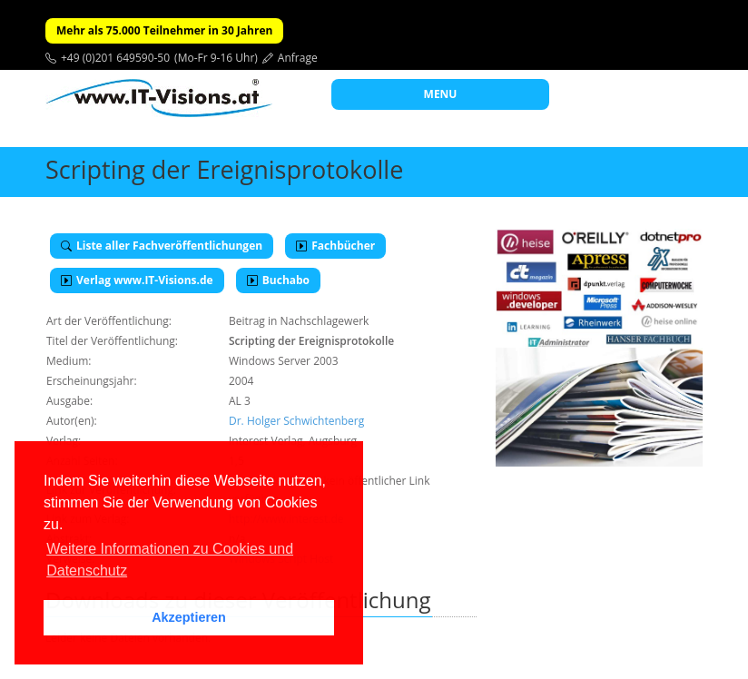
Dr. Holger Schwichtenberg (296, 420)
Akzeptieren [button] (189, 617)
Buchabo (278, 280)
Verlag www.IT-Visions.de (137, 280)
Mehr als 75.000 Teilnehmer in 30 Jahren (164, 30)
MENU (441, 94)
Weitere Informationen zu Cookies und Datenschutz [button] (169, 559)
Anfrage (298, 57)
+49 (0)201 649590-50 (115, 57)
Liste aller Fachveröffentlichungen (161, 245)
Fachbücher (335, 245)
